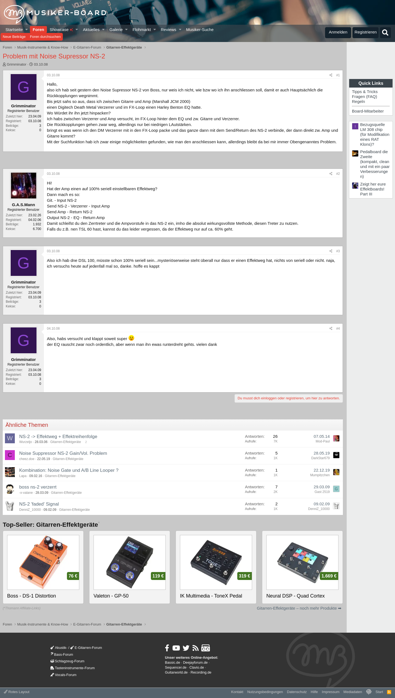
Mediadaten (352, 692)
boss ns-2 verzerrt (38, 487)
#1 (338, 75)
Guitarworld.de (176, 672)
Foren (38, 29)
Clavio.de (197, 667)
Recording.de (201, 672)
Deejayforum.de (195, 662)
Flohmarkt (141, 29)
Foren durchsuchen (45, 37)
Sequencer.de (176, 667)
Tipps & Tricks (365, 91)
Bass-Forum (61, 654)
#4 (338, 328)
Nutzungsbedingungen (265, 692)
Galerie (116, 29)
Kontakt (237, 692)
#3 (338, 251)
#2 (338, 174)
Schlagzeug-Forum (67, 661)
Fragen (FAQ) (364, 96)
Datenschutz (297, 692)
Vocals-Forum (63, 675)
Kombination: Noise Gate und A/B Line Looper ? (69, 470)
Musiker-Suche (199, 29)
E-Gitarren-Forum (86, 648)
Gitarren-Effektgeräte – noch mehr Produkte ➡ (299, 608)
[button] (26, 29)
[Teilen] (331, 75)
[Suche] (385, 32)
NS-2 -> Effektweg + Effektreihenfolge (58, 436)
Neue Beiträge (14, 37)
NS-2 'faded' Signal (39, 504)
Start (379, 692)
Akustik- (58, 648)
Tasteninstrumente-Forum (72, 668)
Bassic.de (172, 662)
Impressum (330, 692)
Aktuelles (91, 29)
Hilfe (314, 692)
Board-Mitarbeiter (368, 111)
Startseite (14, 29)
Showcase (61, 29)
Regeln (358, 101)
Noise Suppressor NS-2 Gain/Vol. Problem (63, 453)
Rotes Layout (16, 692)
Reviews (168, 29)
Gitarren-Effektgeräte (65, 442)
